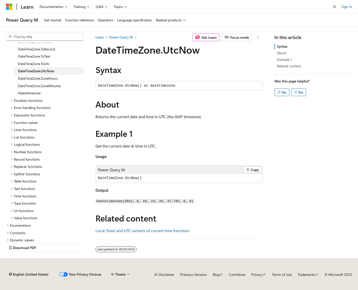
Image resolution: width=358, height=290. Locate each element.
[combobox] (45, 37)
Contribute (237, 274)
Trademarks (306, 274)
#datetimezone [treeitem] (29, 93)
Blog (216, 274)
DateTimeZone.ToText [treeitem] (34, 56)
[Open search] (335, 6)
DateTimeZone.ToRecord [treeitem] (36, 49)
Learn (99, 37)
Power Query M (121, 37)
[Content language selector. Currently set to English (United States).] (28, 274)
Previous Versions (193, 274)
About (281, 52)
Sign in (347, 6)
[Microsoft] (9, 6)
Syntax (282, 46)
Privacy (256, 274)
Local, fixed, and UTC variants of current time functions (142, 230)
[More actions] (258, 37)
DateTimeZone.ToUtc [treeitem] (34, 63)
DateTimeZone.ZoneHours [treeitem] (38, 78)
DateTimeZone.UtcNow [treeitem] (36, 71)
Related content (289, 66)
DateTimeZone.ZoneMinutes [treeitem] (39, 85)
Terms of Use (282, 274)
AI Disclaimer (164, 274)
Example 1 (284, 59)
